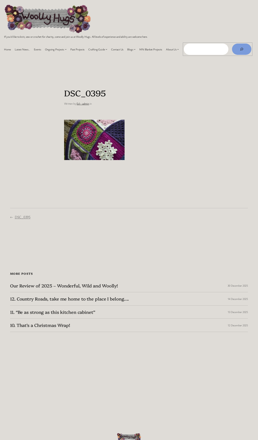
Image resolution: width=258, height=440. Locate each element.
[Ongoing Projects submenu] (66, 49)
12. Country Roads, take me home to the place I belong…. (69, 298)
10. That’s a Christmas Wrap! (40, 325)
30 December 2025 (238, 285)
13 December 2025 (238, 312)
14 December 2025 (238, 299)
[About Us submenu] (178, 49)
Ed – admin (83, 103)
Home (7, 49)
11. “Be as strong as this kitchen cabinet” (52, 312)
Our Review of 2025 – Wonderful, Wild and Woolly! (64, 285)
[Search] (241, 49)
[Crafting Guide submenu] (106, 49)
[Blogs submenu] (134, 49)
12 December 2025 (238, 325)
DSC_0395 (22, 216)
